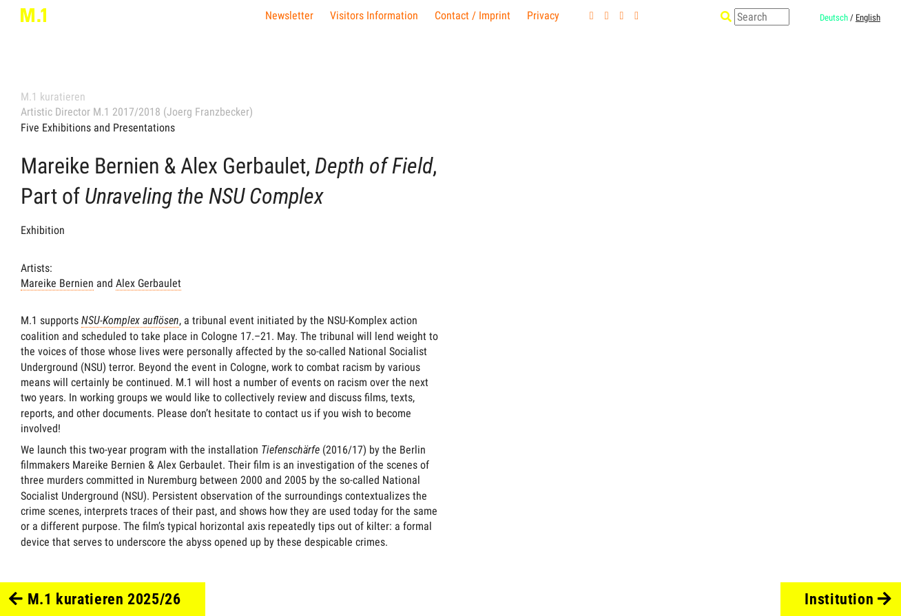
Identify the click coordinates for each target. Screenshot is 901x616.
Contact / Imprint (472, 15)
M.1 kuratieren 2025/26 (94, 599)
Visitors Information (374, 15)
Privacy (543, 15)
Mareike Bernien (57, 283)
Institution (848, 599)
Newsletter (289, 15)
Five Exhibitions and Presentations (98, 127)
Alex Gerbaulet (148, 283)
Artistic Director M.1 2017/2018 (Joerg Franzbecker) (137, 111)
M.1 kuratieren (53, 96)
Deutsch (834, 17)
